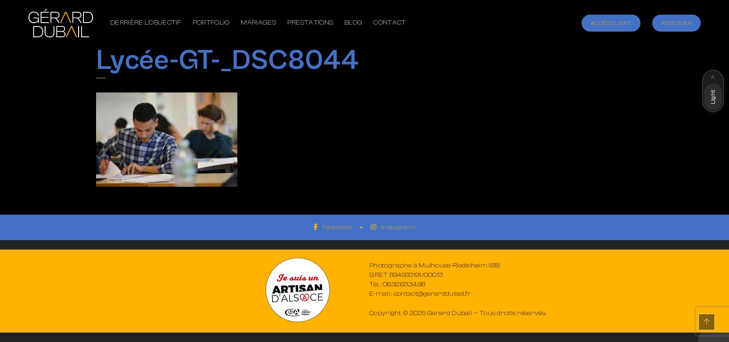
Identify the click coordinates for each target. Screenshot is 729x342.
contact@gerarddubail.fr (432, 294)
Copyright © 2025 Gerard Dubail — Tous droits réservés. (457, 313)
